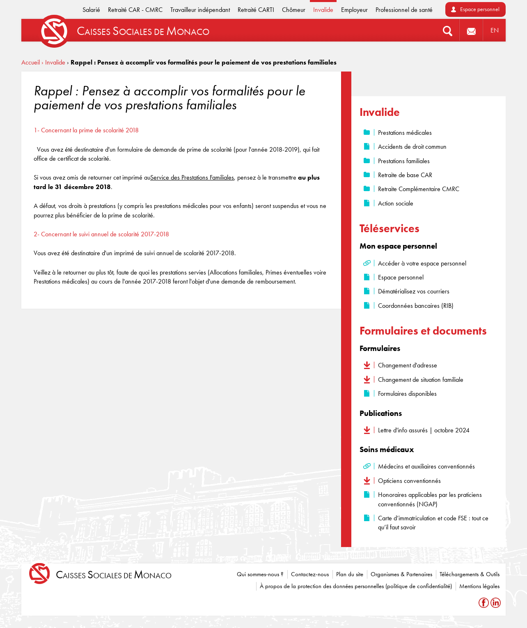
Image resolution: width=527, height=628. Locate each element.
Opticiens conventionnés (409, 481)
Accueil (30, 62)
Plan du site (349, 574)
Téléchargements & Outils (470, 574)
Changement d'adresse (407, 365)
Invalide (323, 10)
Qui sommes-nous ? (260, 574)
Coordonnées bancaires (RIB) (416, 305)
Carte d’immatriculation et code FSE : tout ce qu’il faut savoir (433, 522)
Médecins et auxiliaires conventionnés (426, 466)
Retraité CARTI (256, 10)
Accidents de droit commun (412, 146)
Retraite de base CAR (405, 175)
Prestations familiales (404, 161)
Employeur (354, 10)
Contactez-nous (310, 574)
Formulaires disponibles (407, 393)
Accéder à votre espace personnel (422, 263)
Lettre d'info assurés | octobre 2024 (424, 430)
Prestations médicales (405, 132)
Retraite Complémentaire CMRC (418, 189)
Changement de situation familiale (420, 379)
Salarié (91, 10)
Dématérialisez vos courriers (413, 291)
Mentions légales (479, 586)
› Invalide (53, 62)
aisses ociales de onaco (114, 574)
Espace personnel (480, 9)
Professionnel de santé (404, 10)
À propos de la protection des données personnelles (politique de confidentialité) (356, 586)
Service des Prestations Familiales (192, 177)
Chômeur (293, 10)
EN (494, 30)
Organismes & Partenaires (401, 574)
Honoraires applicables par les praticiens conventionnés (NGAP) (430, 499)
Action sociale (395, 203)
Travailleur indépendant (200, 10)
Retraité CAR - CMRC (135, 10)
